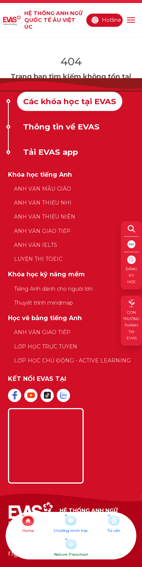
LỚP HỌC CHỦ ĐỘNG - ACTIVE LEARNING (72, 360)
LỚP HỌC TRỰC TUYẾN (45, 346)
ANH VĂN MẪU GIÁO (42, 188)
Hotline (106, 20)
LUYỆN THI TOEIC (38, 259)
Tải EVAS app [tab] (50, 152)
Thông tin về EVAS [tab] (61, 126)
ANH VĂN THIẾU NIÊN (44, 216)
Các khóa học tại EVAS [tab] (69, 101)
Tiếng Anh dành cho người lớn (53, 288)
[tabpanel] (71, 272)
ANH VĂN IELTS (35, 245)
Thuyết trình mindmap (43, 302)
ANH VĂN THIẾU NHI (43, 202)
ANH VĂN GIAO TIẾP (42, 231)
